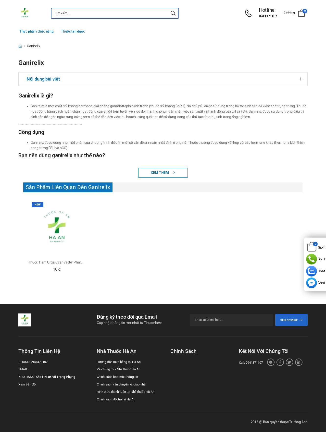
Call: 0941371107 (251, 362)
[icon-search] (173, 13)
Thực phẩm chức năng (36, 31)
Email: (23, 369)
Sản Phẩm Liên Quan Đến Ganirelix (68, 187)
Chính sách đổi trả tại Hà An (116, 399)
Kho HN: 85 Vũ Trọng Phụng (55, 377)
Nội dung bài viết (43, 79)
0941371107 (268, 16)
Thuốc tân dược (73, 31)
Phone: (24, 362)
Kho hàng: (26, 377)
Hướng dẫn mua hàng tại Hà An (119, 362)
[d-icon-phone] (249, 13)
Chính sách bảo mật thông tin (117, 377)
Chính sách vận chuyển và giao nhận (122, 384)
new (38, 204)
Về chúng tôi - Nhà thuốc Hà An (118, 369)
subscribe (291, 320)
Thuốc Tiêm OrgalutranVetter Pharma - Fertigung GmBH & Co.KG (77, 262)
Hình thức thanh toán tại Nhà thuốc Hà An (125, 392)
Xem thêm (160, 173)
